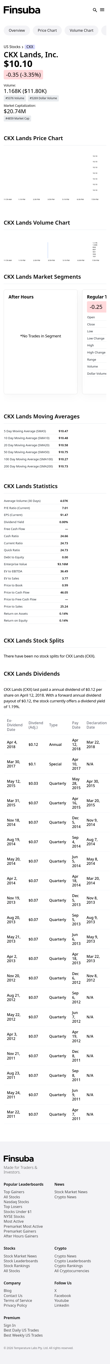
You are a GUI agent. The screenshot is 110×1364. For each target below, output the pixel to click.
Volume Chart (81, 30)
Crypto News (65, 1197)
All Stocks (12, 1197)
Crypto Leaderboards (72, 1261)
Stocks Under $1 (18, 1211)
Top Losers (13, 1206)
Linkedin (61, 1305)
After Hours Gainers (21, 1236)
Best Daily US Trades (21, 1330)
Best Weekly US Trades (23, 1335)
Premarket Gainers (20, 1231)
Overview (17, 30)
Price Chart (47, 30)
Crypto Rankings (68, 1265)
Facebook (62, 1295)
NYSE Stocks (14, 1216)
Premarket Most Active (23, 1226)
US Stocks (12, 47)
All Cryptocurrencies (71, 1270)
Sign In (10, 1325)
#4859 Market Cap (17, 118)
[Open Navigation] (102, 10)
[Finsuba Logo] (22, 10)
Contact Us (13, 1295)
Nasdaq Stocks (16, 1201)
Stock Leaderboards (21, 1261)
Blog (8, 1290)
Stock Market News (70, 1192)
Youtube (61, 1300)
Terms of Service (18, 1300)
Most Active (14, 1221)
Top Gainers (14, 1192)
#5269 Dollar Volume (43, 98)
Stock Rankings (17, 1265)
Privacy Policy (15, 1305)
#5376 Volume (15, 98)
